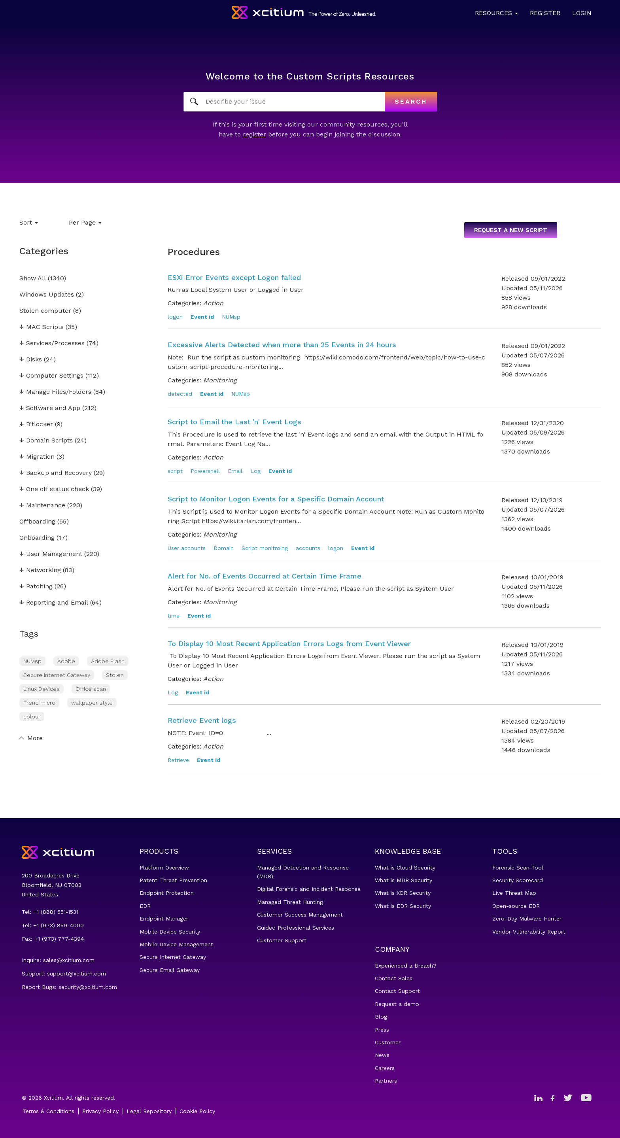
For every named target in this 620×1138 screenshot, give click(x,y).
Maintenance (42, 505)
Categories (43, 251)
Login (582, 13)
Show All (32, 278)
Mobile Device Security (170, 931)
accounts (308, 548)
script (175, 471)
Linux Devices (41, 689)
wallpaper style (92, 702)
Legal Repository (149, 1111)
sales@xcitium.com (69, 960)
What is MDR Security (403, 880)
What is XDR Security (403, 893)
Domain (224, 548)
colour (31, 716)
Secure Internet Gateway (56, 675)
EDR (145, 906)
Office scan (91, 689)
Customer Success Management (300, 914)
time (174, 615)
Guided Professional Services (295, 927)
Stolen (115, 675)
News (382, 1055)
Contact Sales (393, 978)
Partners (386, 1081)
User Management (50, 554)
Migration (37, 457)
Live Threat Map (514, 893)
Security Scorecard (517, 880)
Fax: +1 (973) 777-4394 (53, 939)
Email (235, 471)
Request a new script (510, 230)
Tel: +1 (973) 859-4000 (53, 925)
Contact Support (397, 991)
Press (382, 1029)
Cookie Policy (197, 1111)
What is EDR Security (403, 906)
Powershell (205, 471)
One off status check (54, 489)
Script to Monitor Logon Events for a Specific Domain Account (276, 499)
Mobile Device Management (176, 944)
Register (545, 13)
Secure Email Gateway (170, 970)
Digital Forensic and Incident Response (309, 889)
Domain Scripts (46, 440)
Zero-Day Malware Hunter (526, 918)
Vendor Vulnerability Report (528, 931)
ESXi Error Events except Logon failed (234, 277)
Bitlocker (36, 424)
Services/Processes (52, 343)
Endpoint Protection (167, 893)
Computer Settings (51, 375)
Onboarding (37, 538)
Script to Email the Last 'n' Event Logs (234, 422)
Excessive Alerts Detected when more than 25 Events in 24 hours (282, 344)
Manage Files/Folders (55, 392)
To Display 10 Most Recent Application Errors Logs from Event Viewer (289, 643)
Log (255, 471)
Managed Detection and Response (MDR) (303, 871)
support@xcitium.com (76, 973)
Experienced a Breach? (406, 965)
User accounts (187, 548)
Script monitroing (265, 548)
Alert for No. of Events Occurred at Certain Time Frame (264, 576)
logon (175, 317)
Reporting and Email (53, 602)
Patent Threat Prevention (173, 880)
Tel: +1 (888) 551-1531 (50, 912)
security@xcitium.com (88, 987)
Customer (388, 1042)
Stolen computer (45, 311)
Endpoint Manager (164, 918)
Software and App (49, 408)
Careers (385, 1068)
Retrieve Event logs (202, 720)
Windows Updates (46, 294)
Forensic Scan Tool (517, 867)
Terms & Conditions (48, 1111)
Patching (36, 586)
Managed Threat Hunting (290, 902)
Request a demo (397, 1004)
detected (180, 394)
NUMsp (32, 661)
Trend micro (39, 702)
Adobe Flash (108, 661)
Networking (40, 570)
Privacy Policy (100, 1111)
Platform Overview (164, 867)
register (254, 134)
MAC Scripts (41, 327)
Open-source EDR (516, 906)
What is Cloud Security (405, 867)
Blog (381, 1016)
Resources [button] (496, 13)
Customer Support (281, 940)
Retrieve (178, 760)
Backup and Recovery (55, 473)
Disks (30, 359)
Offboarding (37, 521)
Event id (202, 317)
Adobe (66, 661)
